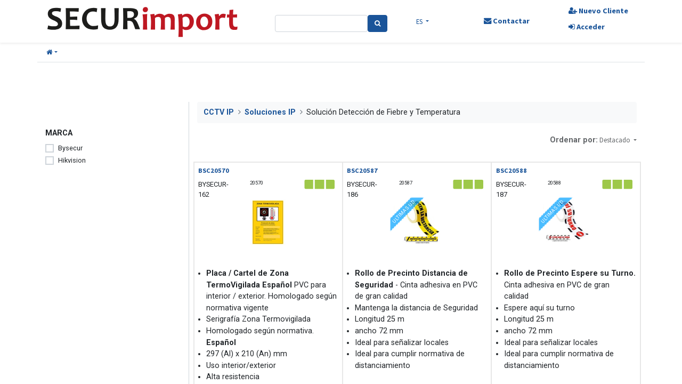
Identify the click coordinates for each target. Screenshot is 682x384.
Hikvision (72, 160)
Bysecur (70, 148)
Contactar (507, 21)
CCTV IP (219, 112)
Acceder (587, 26)
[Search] (377, 23)
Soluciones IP (270, 112)
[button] (52, 52)
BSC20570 (213, 170)
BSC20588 (511, 170)
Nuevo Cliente (598, 10)
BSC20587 (362, 170)
